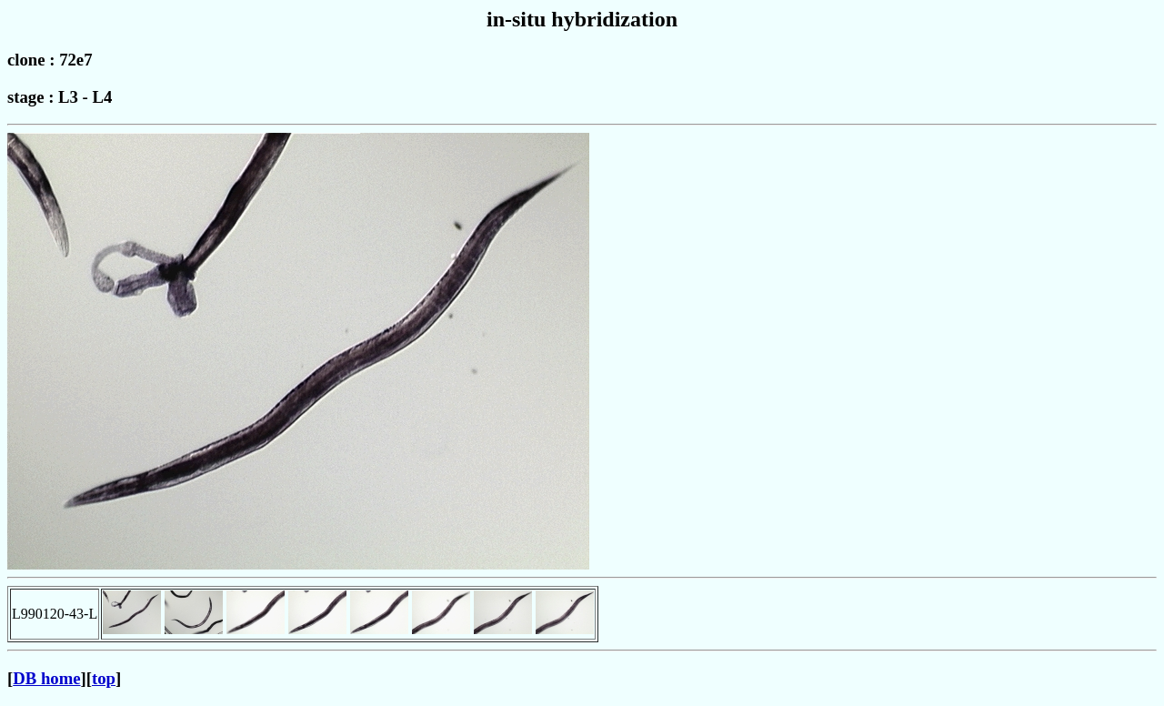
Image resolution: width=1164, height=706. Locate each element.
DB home (46, 678)
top (103, 678)
